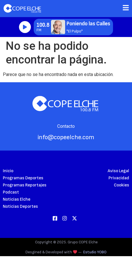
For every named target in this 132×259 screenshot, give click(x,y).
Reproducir (25, 27)
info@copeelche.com (66, 137)
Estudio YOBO (95, 252)
